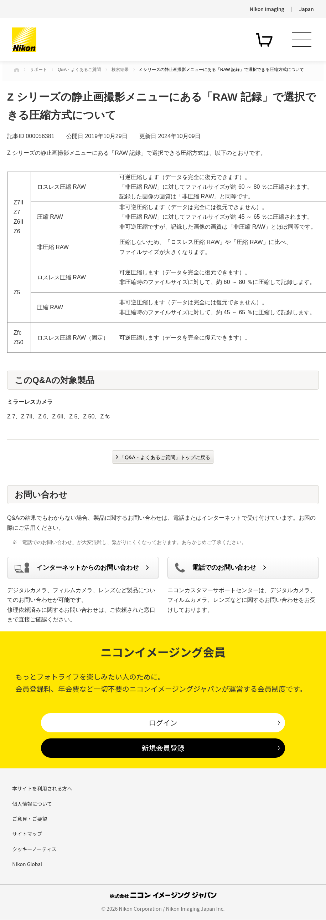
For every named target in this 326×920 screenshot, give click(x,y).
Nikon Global (27, 864)
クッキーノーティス (34, 849)
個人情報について (32, 803)
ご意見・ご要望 (29, 818)
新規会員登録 (163, 748)
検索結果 (120, 69)
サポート (38, 69)
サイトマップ (27, 833)
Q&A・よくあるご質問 (79, 69)
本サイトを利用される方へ (42, 788)
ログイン (163, 722)
